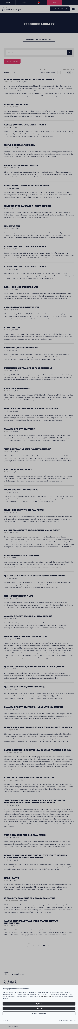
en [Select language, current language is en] (5, 1020)
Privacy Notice (46, 996)
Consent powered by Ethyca (66, 1020)
